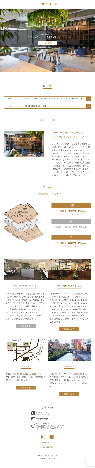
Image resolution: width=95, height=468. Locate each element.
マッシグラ (51, 459)
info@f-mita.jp (42, 419)
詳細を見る (69, 329)
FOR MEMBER (47, 447)
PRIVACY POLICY (47, 443)
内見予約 (47, 42)
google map (37, 374)
